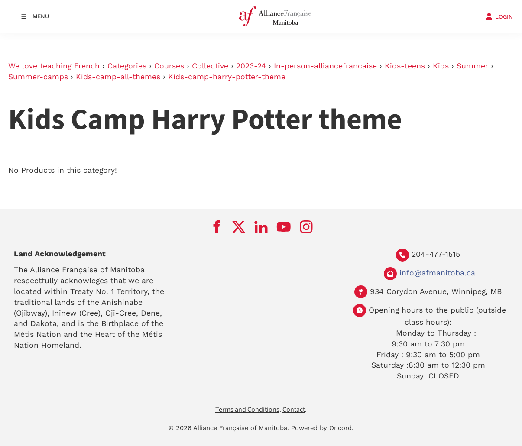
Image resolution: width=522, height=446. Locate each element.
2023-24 (251, 65)
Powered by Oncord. (322, 428)
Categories (126, 65)
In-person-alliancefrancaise (325, 65)
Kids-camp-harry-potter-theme (226, 76)
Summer (472, 65)
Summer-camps (38, 76)
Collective (210, 65)
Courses (169, 65)
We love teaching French (54, 65)
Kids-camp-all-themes (118, 76)
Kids (441, 65)
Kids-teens (405, 65)
